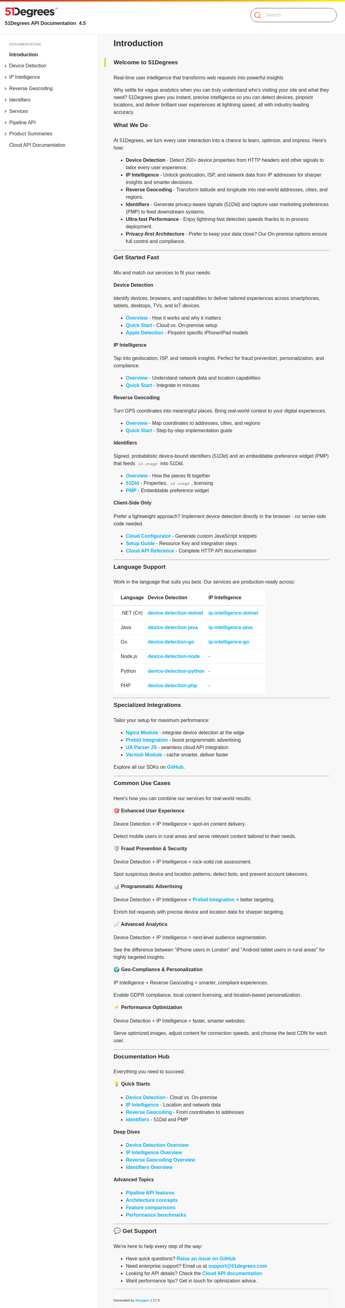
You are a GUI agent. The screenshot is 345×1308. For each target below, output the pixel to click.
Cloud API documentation (232, 1273)
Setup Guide (140, 543)
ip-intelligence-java (230, 627)
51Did (132, 483)
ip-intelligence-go (228, 641)
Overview (137, 318)
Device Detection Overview (157, 1145)
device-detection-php (172, 685)
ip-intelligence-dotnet (233, 613)
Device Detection (145, 1097)
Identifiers (137, 1119)
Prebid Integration (147, 740)
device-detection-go (171, 641)
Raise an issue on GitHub (206, 1258)
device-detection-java (173, 627)
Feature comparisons (151, 1207)
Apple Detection (144, 332)
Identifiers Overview (149, 1167)
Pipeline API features (150, 1192)
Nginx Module (142, 732)
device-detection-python (176, 671)
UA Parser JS (141, 747)
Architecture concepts (152, 1200)
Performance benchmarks (156, 1215)
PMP (131, 490)
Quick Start (139, 325)
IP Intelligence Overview (154, 1152)
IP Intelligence (142, 1104)
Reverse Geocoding (149, 1112)
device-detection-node (174, 656)
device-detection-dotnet (175, 613)
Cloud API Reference (150, 550)
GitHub (175, 767)
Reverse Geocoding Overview (160, 1159)
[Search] (291, 15)
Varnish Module (144, 754)
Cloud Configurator (148, 536)
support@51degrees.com (237, 1266)
